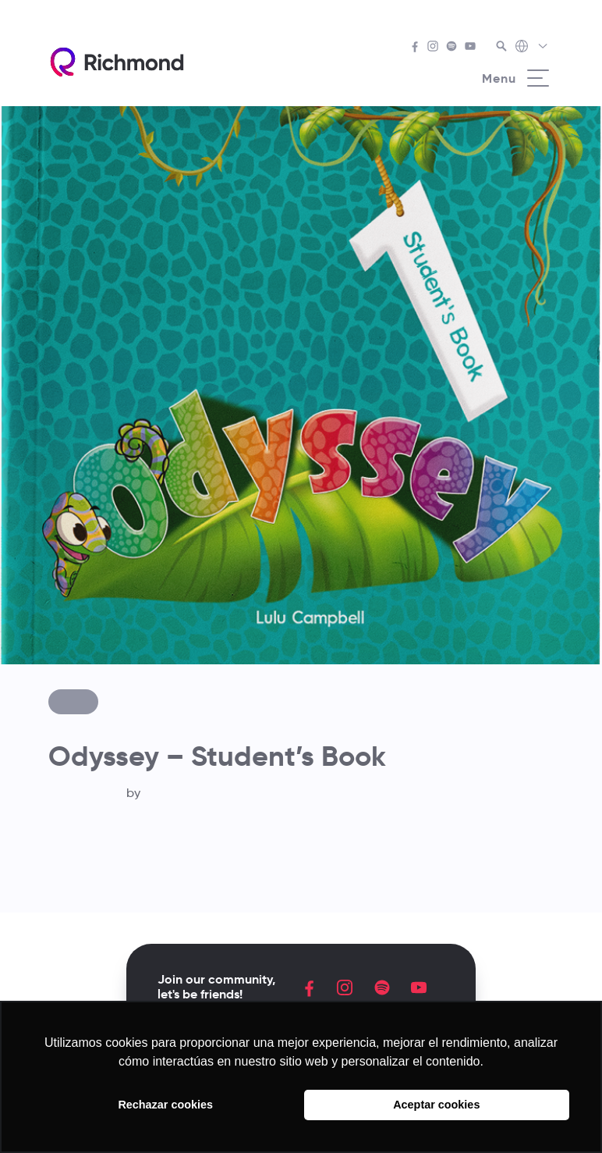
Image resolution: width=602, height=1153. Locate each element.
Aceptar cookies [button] (436, 1104)
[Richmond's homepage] (117, 62)
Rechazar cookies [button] (165, 1104)
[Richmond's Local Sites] (532, 47)
